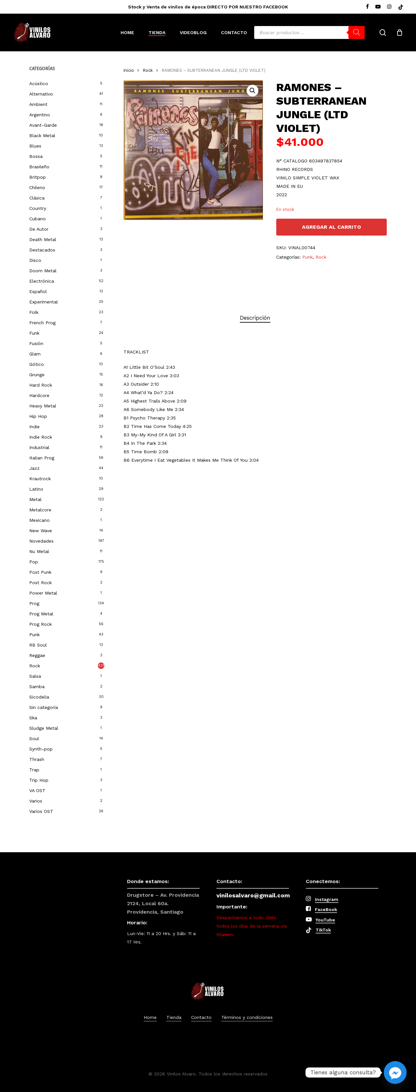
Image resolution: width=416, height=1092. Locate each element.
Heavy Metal (42, 405)
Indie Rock (40, 437)
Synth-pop (41, 749)
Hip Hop (38, 416)
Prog (34, 603)
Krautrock (40, 478)
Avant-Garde (43, 125)
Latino (36, 489)
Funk (34, 333)
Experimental (43, 301)
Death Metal (42, 239)
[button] (252, 90)
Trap (34, 769)
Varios (35, 800)
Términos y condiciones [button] (247, 1017)
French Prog (42, 322)
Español (38, 291)
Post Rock (40, 582)
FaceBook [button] (326, 909)
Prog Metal (41, 613)
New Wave (40, 530)
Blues (35, 145)
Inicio (129, 70)
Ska (33, 717)
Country (37, 208)
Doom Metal (43, 270)
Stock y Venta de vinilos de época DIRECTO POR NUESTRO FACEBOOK (208, 6)
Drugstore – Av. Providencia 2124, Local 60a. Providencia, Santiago (163, 903)
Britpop (37, 177)
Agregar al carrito (331, 227)
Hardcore (39, 395)
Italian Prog (41, 457)
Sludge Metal (43, 728)
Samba (37, 686)
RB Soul (38, 645)
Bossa (36, 156)
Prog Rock (40, 624)
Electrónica (41, 281)
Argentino (39, 114)
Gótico (36, 364)
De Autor (38, 229)
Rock (34, 665)
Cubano (37, 218)
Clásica (37, 197)
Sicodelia (39, 697)
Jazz (34, 468)
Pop (33, 561)
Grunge (37, 374)
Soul (34, 738)
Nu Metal (39, 551)
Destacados (42, 249)
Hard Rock (40, 385)
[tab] (255, 318)
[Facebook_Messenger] (395, 1072)
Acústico (38, 83)
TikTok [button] (323, 929)
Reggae (37, 655)
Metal (35, 499)
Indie (34, 426)
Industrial (39, 447)
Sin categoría (43, 707)
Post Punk (40, 572)
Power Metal (43, 593)
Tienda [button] (173, 1017)
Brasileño (39, 166)
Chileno (37, 187)
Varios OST (41, 811)
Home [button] (150, 1017)
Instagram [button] (326, 899)
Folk (33, 312)
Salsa (35, 676)
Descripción (255, 318)
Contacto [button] (201, 1017)
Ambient (38, 104)
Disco (35, 260)
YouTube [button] (325, 919)
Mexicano (39, 520)
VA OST (37, 790)
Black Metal (42, 135)
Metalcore (40, 509)
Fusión (36, 343)
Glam (35, 353)
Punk (34, 634)
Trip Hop (38, 780)
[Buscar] (356, 32)
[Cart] (399, 32)
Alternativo (41, 93)
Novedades (41, 541)
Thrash (36, 759)
